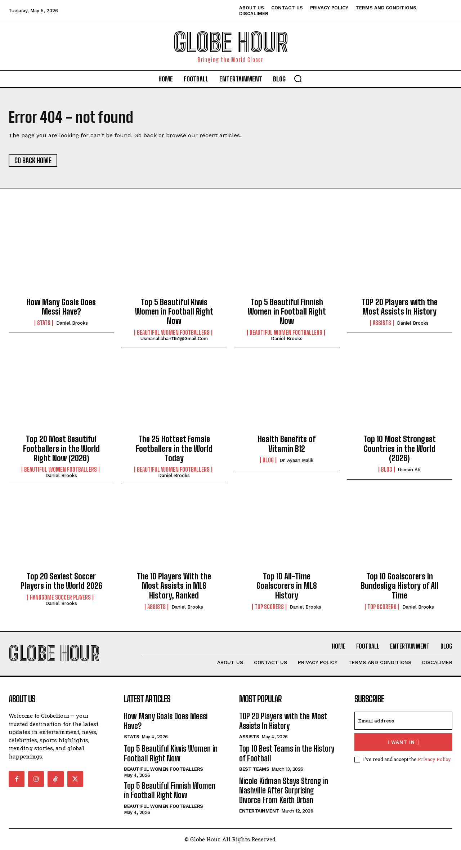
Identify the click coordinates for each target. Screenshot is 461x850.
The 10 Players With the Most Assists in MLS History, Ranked (174, 585)
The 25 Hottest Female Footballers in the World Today (174, 449)
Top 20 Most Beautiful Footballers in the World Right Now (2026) (61, 449)
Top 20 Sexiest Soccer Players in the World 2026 (61, 581)
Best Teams (254, 769)
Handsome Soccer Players (60, 597)
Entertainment (259, 811)
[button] (297, 78)
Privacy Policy (434, 759)
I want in (404, 742)
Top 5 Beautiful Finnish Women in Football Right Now (287, 311)
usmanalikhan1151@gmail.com (174, 338)
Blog (268, 460)
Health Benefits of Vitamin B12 (286, 444)
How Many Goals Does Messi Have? (61, 306)
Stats (43, 323)
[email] (403, 721)
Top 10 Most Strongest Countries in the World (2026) (399, 449)
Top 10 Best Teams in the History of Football (286, 753)
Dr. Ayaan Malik (296, 460)
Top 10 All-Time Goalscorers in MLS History (286, 585)
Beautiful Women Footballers (173, 332)
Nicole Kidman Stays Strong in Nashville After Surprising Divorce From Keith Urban (283, 790)
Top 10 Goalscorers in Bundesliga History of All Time (399, 585)
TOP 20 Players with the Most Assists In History (400, 306)
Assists (382, 323)
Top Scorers (269, 607)
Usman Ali (409, 470)
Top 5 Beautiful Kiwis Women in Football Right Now (174, 311)
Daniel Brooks (72, 323)
